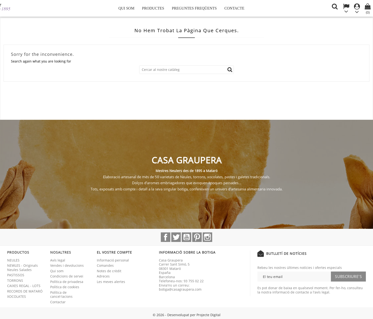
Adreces (103, 276)
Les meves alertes (111, 281)
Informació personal (113, 260)
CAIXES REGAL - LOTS (23, 285)
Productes (153, 8)
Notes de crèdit (109, 271)
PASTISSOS (15, 275)
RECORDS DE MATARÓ (25, 291)
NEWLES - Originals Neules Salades (22, 267)
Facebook (165, 237)
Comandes (105, 265)
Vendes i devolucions (67, 265)
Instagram (207, 237)
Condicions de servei (66, 276)
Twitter (176, 237)
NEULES (13, 260)
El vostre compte (114, 252)
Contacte (234, 8)
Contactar (58, 302)
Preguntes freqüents (194, 8)
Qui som (126, 8)
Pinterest (197, 237)
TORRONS (15, 280)
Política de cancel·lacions (61, 294)
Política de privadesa (66, 281)
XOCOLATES (16, 296)
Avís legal (57, 260)
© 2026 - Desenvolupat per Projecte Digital (187, 315)
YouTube (186, 237)
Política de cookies (64, 287)
